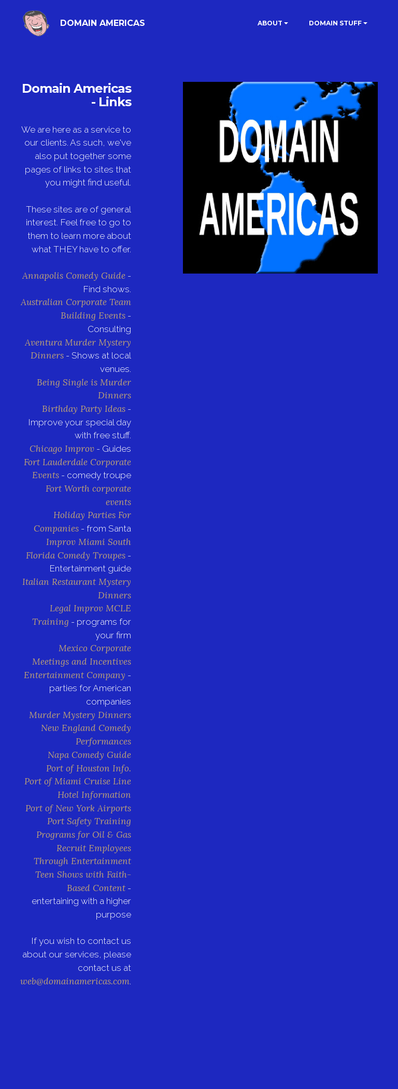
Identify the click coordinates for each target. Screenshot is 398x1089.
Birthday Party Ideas (83, 408)
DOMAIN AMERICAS (102, 23)
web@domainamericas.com (75, 981)
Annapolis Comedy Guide (73, 275)
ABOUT (270, 23)
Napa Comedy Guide (89, 755)
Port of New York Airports (78, 808)
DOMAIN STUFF (335, 23)
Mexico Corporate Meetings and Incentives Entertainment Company (77, 661)
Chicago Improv (62, 448)
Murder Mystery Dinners (80, 715)
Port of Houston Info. (88, 768)
